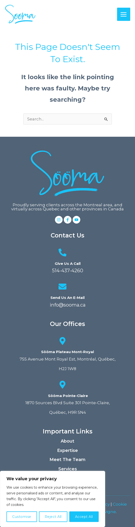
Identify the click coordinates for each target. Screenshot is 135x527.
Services (67, 469)
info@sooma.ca (68, 305)
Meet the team (67, 459)
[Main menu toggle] (123, 14)
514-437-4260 (67, 270)
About (67, 441)
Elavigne (107, 511)
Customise (21, 517)
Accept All (84, 517)
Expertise (67, 450)
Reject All (53, 517)
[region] (52, 499)
